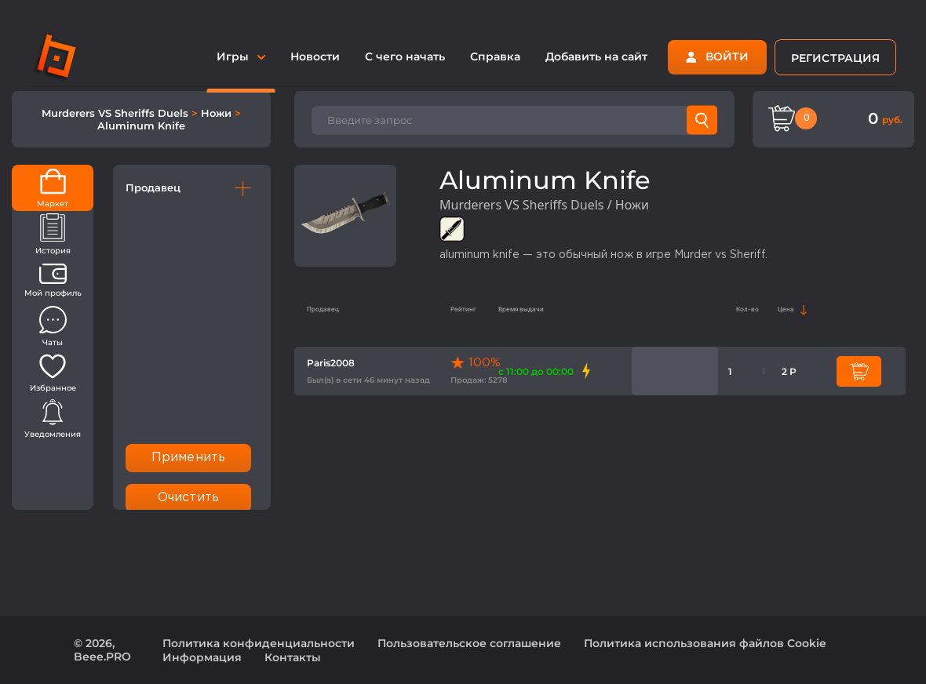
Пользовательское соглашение (469, 643)
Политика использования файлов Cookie (705, 643)
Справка (495, 56)
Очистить (188, 498)
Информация (202, 657)
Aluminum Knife (141, 125)
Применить (188, 458)
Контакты (292, 657)
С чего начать (405, 56)
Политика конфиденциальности (258, 643)
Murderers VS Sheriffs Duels (116, 113)
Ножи (218, 113)
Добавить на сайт (596, 56)
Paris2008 (331, 363)
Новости (315, 56)
